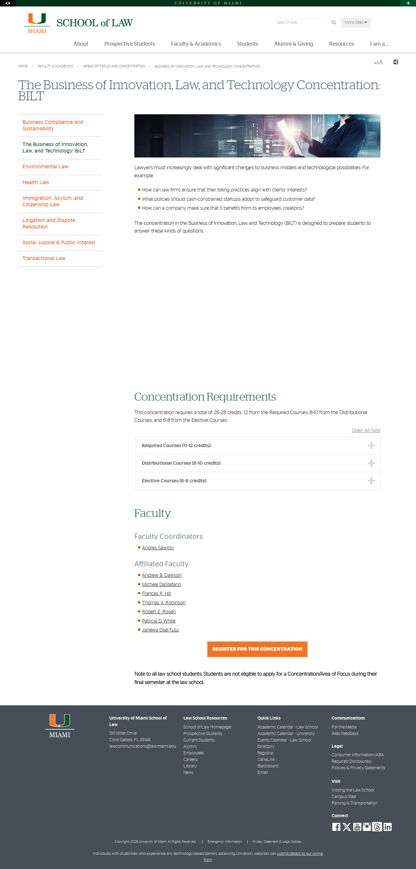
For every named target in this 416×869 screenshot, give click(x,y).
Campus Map (344, 797)
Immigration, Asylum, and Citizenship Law (53, 201)
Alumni (190, 747)
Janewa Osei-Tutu (160, 630)
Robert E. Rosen (159, 611)
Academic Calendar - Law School (288, 727)
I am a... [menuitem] (379, 44)
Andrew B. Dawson (162, 575)
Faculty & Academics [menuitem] (196, 44)
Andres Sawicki (158, 547)
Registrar (266, 753)
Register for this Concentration (257, 649)
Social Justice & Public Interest (59, 242)
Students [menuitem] (247, 44)
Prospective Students (202, 734)
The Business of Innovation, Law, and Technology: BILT (55, 147)
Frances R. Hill (156, 593)
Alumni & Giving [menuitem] (293, 44)
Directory (266, 747)
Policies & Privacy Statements (358, 768)
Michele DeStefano (161, 584)
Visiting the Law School (353, 790)
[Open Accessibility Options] (7, 3)
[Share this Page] (393, 63)
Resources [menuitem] (341, 44)
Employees (193, 753)
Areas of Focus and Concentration (114, 66)
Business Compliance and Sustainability (53, 125)
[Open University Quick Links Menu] (408, 3)
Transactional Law (44, 258)
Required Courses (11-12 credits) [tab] (176, 445)
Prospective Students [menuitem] (129, 44)
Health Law (36, 182)
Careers (190, 760)
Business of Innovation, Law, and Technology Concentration (207, 66)
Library (190, 766)
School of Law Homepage (207, 727)
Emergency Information (225, 841)
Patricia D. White (158, 621)
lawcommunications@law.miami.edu (142, 746)
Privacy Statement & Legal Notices (277, 841)
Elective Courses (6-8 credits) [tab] (174, 480)
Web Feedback (345, 734)
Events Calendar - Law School (284, 740)
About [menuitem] (81, 44)
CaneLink (266, 760)
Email (263, 772)
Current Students (199, 740)
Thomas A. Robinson (164, 602)
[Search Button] (334, 23)
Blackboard (268, 766)
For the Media (344, 727)
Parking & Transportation (355, 803)
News (188, 772)
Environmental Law (46, 166)
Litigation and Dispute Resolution (49, 223)
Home (23, 66)
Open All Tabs (366, 430)
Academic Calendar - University (286, 734)
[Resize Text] (378, 62)
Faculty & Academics (56, 66)
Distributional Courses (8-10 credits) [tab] (181, 463)
